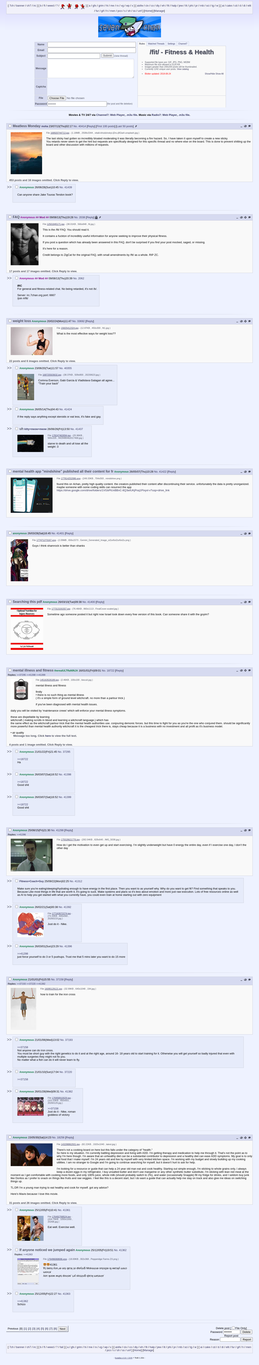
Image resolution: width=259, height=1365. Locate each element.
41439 (68, 187)
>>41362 (22, 1301)
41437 (79, 429)
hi (107, 5)
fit (168, 5)
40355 (68, 368)
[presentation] (79, 86)
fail (61, 1347)
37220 (68, 1072)
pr (196, 5)
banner (20, 5)
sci (208, 5)
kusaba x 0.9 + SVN (123, 1358)
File (41, 98)
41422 (163, 471)
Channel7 (182, 44)
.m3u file (131, 114)
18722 (110, 670)
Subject (40, 55)
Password (41, 103)
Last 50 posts (125, 126)
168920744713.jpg (59, 133)
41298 (60, 830)
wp (128, 5)
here (48, 735)
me (112, 5)
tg (213, 5)
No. (76, 126)
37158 (60, 979)
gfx (94, 5)
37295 (66, 751)
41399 (67, 797)
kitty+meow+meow (35, 429)
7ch (11, 5)
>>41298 (22, 953)
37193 (69, 1039)
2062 (81, 278)
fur (97, 10)
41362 (122, 1250)
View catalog (183, 69)
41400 (91, 601)
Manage (159, 10)
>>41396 (21, 834)
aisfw (140, 5)
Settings (171, 44)
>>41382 (40, 983)
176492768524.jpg (61, 1216)
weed (51, 5)
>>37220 (31, 983)
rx (117, 5)
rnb (202, 5)
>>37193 (21, 983)
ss (134, 10)
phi (191, 5)
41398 (67, 774)
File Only (240, 1328)
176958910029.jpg (61, 1098)
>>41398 (31, 675)
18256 (60, 1137)
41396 (68, 946)
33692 (81, 321)
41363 (66, 1293)
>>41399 (40, 675)
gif (102, 10)
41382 (69, 1091)
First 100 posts (106, 126)
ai (223, 5)
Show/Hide (210, 74)
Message (41, 68)
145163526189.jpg (49, 680)
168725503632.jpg (52, 375)
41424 (68, 409)
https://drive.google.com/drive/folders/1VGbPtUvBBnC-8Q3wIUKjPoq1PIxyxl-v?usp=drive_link (113, 490)
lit (186, 5)
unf (140, 10)
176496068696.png (57, 1259)
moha (44, 126)
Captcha (41, 86)
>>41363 (27, 1254)
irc (35, 5)
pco (120, 10)
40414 (82, 126)
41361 (66, 1210)
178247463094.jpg (61, 435)
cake (229, 5)
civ (147, 5)
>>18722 (22, 759)
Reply (91, 126)
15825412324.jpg (69, 328)
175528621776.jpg (70, 839)
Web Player (117, 114)
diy (158, 5)
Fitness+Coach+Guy (31, 881)
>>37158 (22, 1047)
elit (249, 5)
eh (163, 5)
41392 (67, 907)
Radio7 (156, 114)
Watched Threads (156, 44)
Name (40, 44)
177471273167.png (46, 540)
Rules (142, 44)
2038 (82, 217)
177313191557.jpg (61, 608)
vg (122, 5)
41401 (60, 533)
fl (44, 5)
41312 (78, 881)
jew (181, 5)
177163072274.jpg (61, 913)
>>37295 (21, 675)
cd (235, 5)
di (244, 5)
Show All (219, 74)
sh (129, 10)
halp (174, 5)
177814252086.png (70, 478)
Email (40, 50)
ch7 (29, 5)
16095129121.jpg (53, 989)
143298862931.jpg (70, 1144)
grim (101, 5)
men (112, 10)
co (152, 5)
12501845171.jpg (55, 224)
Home (148, 10)
